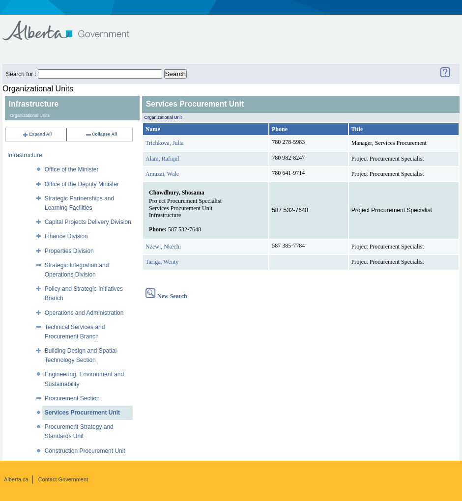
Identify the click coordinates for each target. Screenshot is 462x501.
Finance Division (66, 236)
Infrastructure (24, 155)
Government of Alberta (74, 26)
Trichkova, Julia (164, 142)
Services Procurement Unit (82, 412)
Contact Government (63, 479)
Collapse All (101, 134)
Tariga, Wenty (161, 261)
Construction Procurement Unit (85, 450)
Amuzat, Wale (162, 173)
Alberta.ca (16, 479)
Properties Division (69, 251)
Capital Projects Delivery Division (88, 222)
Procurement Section (72, 398)
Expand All (37, 134)
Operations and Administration (84, 312)
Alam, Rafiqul (162, 158)
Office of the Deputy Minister (82, 184)
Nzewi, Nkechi (163, 246)
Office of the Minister (72, 169)
